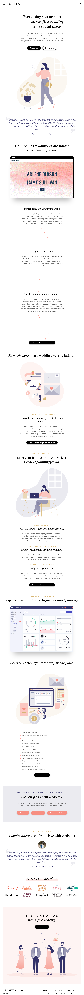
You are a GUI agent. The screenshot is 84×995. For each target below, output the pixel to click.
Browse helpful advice (57, 813)
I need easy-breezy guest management (42, 442)
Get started (34, 48)
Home (45, 990)
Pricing (50, 990)
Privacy (50, 993)
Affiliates (60, 993)
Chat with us (38, 813)
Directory (67, 990)
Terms (45, 993)
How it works (49, 48)
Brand (55, 993)
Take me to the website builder (42, 342)
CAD (21, 990)
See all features (42, 775)
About (73, 990)
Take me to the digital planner (42, 584)
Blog (56, 990)
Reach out (23, 813)
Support (61, 990)
